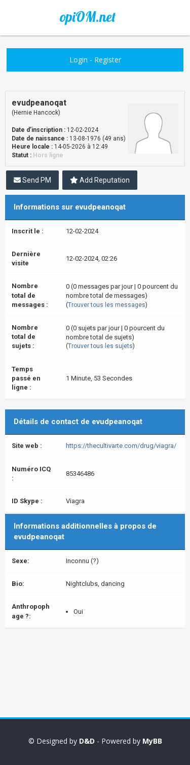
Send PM (32, 180)
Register (107, 59)
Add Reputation (100, 180)
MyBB (152, 741)
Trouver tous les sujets (100, 346)
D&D (87, 741)
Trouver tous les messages (106, 304)
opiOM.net (88, 16)
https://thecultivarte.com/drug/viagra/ (121, 445)
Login (78, 59)
